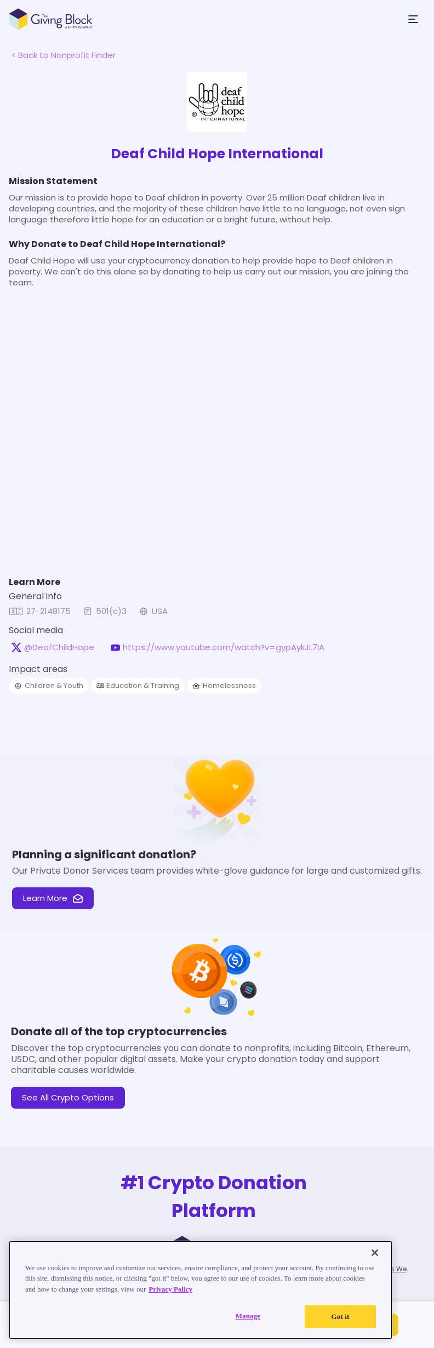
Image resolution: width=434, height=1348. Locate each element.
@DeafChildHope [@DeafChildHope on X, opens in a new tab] (59, 647)
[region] (200, 1290)
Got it (341, 1316)
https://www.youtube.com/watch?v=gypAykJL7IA (223, 647)
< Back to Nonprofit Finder (64, 55)
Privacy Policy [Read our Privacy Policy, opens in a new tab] (170, 1289)
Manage (248, 1316)
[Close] (375, 1253)
